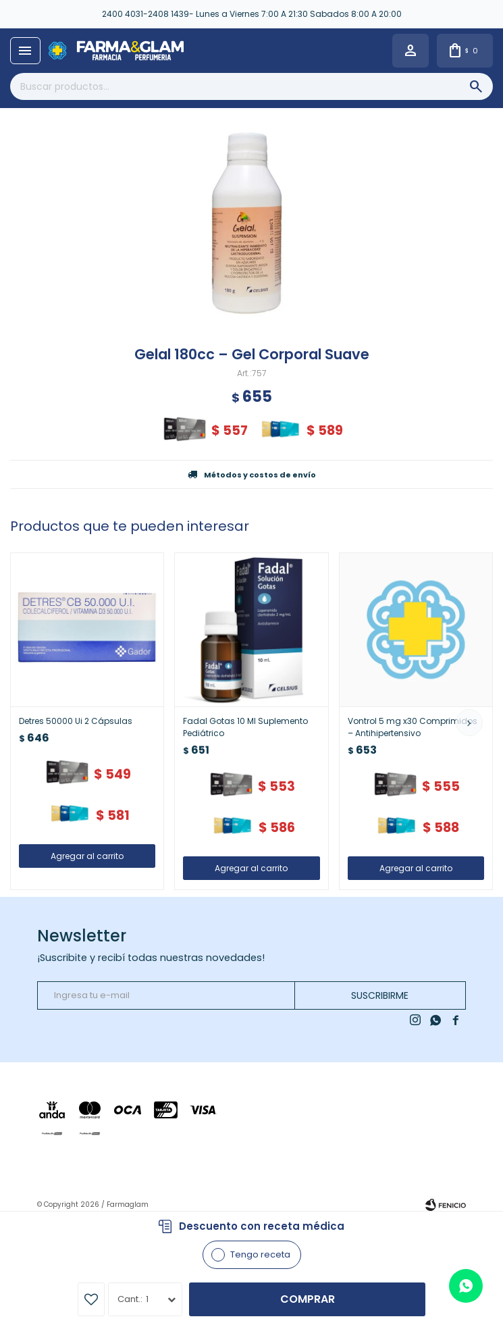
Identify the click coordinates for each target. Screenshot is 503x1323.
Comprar (307, 1299)
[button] (469, 723)
